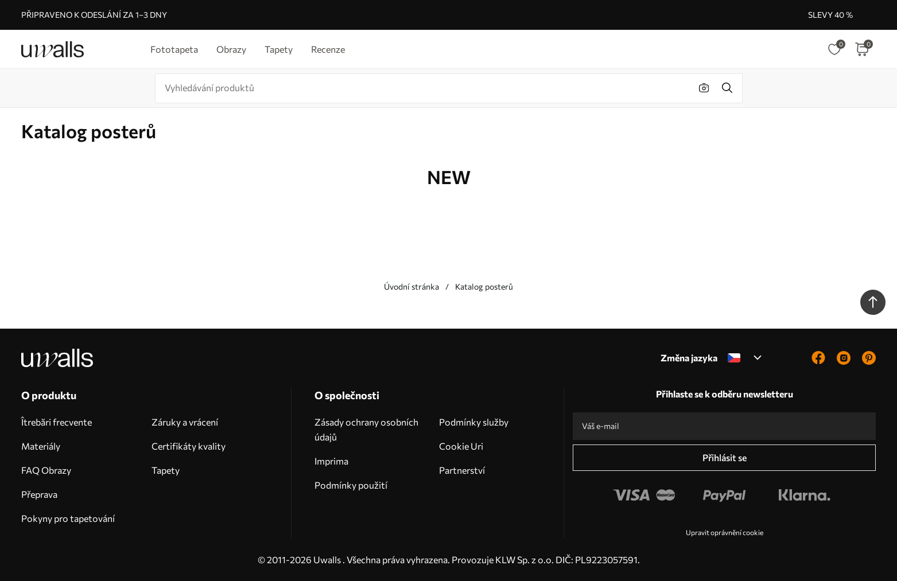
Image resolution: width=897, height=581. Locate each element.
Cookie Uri (461, 445)
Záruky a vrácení (185, 421)
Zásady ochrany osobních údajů (366, 429)
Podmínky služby (473, 421)
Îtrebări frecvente (56, 421)
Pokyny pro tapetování (68, 518)
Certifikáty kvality (189, 445)
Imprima (331, 460)
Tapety (166, 470)
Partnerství (462, 470)
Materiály (40, 445)
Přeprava (39, 494)
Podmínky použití (350, 484)
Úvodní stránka (411, 286)
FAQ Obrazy (46, 470)
